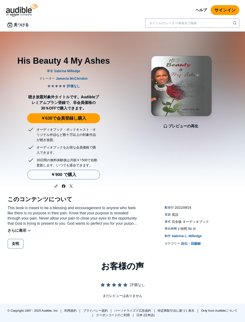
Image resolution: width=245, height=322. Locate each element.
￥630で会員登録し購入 (63, 118)
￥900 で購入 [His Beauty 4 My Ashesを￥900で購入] (63, 174)
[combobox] (192, 23)
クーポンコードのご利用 (113, 315)
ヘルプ (201, 10)
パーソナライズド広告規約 (133, 310)
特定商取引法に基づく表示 (176, 310)
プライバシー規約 (96, 310)
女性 (15, 244)
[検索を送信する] (235, 23)
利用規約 (71, 310)
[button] (56, 185)
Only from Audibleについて (219, 310)
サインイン (225, 10)
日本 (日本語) (145, 315)
